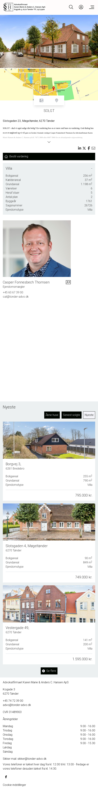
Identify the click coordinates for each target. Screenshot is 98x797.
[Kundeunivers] (81, 7)
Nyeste (89, 415)
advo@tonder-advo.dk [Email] (17, 705)
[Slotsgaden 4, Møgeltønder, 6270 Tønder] (49, 542)
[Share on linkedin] (79, 148)
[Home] (26, 7)
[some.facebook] (6, 777)
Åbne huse (52, 415)
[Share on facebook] (89, 148)
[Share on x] (84, 148)
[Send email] (93, 148)
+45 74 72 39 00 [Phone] (13, 700)
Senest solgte (72, 415)
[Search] (71, 7)
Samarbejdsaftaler (16, 792)
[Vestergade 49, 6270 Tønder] (49, 623)
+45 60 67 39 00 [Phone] (13, 292)
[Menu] (90, 7)
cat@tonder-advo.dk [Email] (16, 296)
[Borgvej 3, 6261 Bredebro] (49, 461)
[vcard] (68, 284)
